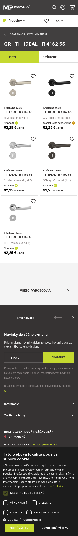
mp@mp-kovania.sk (46, 444)
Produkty (14, 21)
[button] (39, 520)
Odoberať (58, 357)
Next (70, 318)
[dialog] (39, 491)
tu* (6, 390)
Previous (58, 317)
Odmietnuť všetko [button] (55, 528)
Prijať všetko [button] (19, 528)
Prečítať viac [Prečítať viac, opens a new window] (56, 486)
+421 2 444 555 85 (16, 444)
